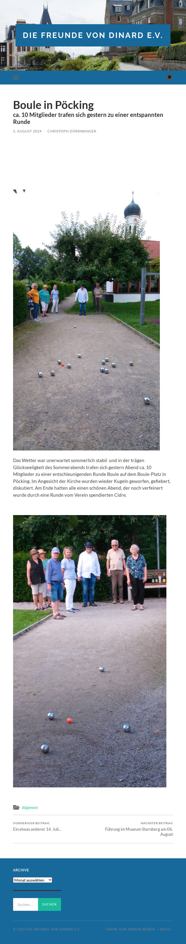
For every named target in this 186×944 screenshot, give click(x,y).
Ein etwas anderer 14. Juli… (37, 826)
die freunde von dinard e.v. (93, 35)
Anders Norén (141, 929)
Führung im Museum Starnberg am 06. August (134, 829)
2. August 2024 (27, 131)
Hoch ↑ (166, 929)
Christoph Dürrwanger (71, 131)
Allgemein (30, 807)
